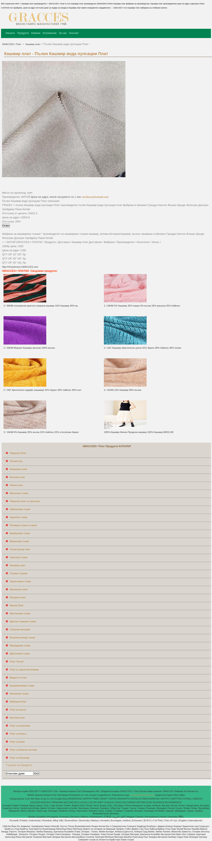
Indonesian (35, 820)
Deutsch (75, 817)
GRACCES (120, 802)
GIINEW (131, 802)
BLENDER (158, 802)
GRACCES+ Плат (12, 44)
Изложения (49, 33)
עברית (173, 820)
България (116, 820)
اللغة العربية (119, 817)
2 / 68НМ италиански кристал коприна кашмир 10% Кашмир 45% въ (40, 305)
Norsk (163, 817)
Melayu (95, 820)
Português (52, 817)
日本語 (107, 817)
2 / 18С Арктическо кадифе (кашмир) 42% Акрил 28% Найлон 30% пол (42, 390)
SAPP (100, 802)
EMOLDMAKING (151, 798)
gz (45, 798)
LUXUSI (82, 802)
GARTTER (176, 798)
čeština (126, 820)
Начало (10, 33)
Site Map (35, 798)
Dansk (139, 817)
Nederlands (96, 817)
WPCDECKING (144, 802)
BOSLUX (136, 798)
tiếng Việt (58, 820)
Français (64, 817)
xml (52, 798)
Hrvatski (105, 820)
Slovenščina (70, 820)
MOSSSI (46, 802)
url (42, 798)
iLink (27, 798)
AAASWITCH (124, 798)
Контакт (74, 33)
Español (41, 817)
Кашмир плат (32, 44)
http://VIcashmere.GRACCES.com (20, 267)
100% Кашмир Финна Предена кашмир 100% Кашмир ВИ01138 (138, 432)
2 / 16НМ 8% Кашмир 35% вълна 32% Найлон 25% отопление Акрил (41, 432)
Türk (166, 820)
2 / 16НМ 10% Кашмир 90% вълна (122, 390)
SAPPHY (165, 798)
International (194, 820)
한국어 (147, 820)
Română (47, 820)
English (183, 820)
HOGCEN (35, 802)
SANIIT (104, 798)
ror (48, 798)
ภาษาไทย (157, 820)
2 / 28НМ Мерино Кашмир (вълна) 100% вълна (29, 348)
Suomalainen (152, 817)
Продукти (23, 33)
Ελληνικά (137, 820)
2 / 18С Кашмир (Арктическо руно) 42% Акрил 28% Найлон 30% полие (142, 348)
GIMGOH (197, 798)
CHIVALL (187, 798)
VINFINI (112, 798)
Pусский (13, 820)
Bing (65, 798)
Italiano (84, 817)
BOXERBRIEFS (173, 802)
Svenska (172, 817)
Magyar (131, 817)
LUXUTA (92, 802)
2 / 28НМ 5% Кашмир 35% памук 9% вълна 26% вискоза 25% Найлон (142, 305)
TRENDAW (57, 802)
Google (58, 798)
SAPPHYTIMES (91, 798)
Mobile (31, 817)
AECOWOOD (71, 802)
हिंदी (181, 817)
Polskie (24, 820)
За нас (63, 33)
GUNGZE (109, 802)
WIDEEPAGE (75, 798)
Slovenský (84, 820)
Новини (35, 33)
